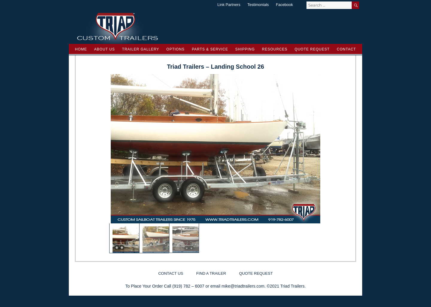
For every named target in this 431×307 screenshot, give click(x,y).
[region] (215, 163)
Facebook (284, 4)
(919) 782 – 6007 (188, 286)
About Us (104, 49)
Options (175, 49)
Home (81, 49)
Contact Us (170, 273)
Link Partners (228, 4)
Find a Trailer (211, 273)
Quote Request (312, 49)
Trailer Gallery (140, 49)
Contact (346, 49)
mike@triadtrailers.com (242, 286)
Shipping (245, 49)
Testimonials (258, 4)
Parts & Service (210, 49)
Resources (274, 49)
